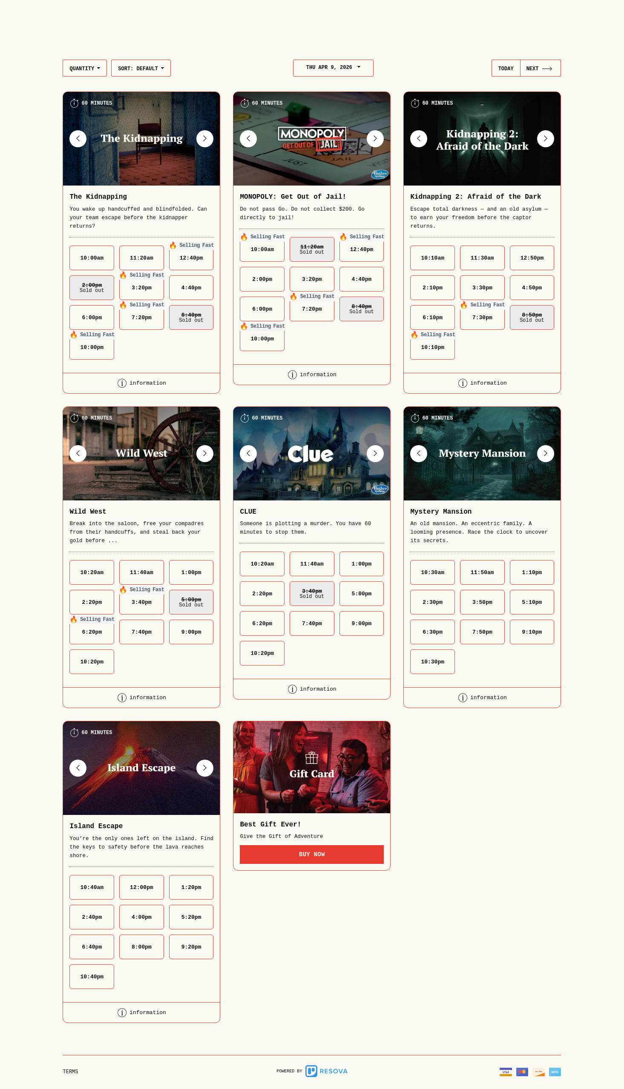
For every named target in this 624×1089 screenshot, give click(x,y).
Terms (70, 1072)
